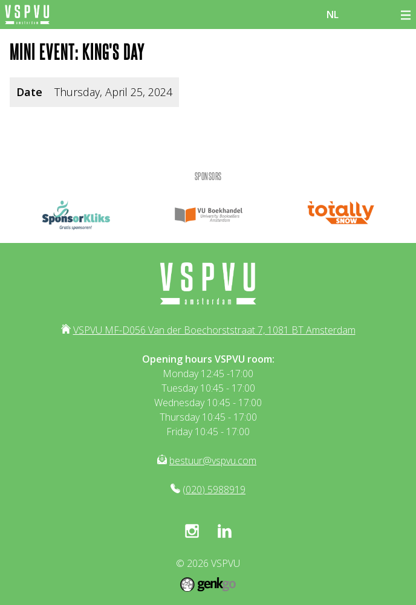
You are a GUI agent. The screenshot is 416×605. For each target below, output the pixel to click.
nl (333, 14)
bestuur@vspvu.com (212, 460)
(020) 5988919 (214, 489)
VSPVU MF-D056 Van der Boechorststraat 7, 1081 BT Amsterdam (214, 330)
